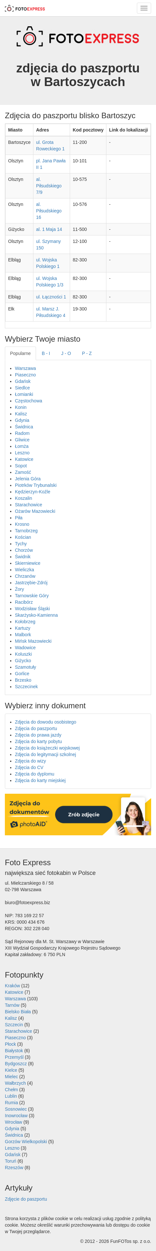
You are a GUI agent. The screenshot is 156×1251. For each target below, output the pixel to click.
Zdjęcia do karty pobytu (38, 741)
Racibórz (24, 602)
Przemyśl (14, 1057)
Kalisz (21, 413)
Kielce (11, 1070)
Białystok (14, 1050)
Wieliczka (24, 569)
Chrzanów (25, 576)
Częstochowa (28, 400)
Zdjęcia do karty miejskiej (40, 780)
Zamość (23, 472)
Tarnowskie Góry (32, 595)
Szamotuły (25, 667)
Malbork (23, 634)
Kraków (12, 985)
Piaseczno (25, 374)
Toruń (10, 1161)
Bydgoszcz (16, 1063)
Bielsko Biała (18, 1011)
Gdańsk (22, 381)
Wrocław (13, 1122)
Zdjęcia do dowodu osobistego (45, 722)
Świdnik (22, 556)
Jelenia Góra (28, 478)
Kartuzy (22, 628)
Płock (10, 1044)
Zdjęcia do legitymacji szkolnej (45, 754)
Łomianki (24, 394)
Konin (21, 407)
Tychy (21, 543)
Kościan (23, 537)
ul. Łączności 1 (51, 296)
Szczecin (14, 1024)
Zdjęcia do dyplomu (34, 774)
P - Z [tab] (87, 353)
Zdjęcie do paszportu (26, 1199)
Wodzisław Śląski (32, 608)
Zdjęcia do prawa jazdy (38, 735)
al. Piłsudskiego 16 (49, 211)
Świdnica (24, 426)
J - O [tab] (66, 353)
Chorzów (24, 550)
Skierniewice (28, 563)
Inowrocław (16, 1115)
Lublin (11, 1096)
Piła (18, 517)
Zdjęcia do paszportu (36, 728)
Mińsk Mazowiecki (33, 641)
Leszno (22, 452)
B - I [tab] (46, 353)
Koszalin (23, 498)
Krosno (22, 524)
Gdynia (22, 420)
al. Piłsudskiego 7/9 (49, 186)
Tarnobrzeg (26, 530)
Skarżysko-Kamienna (36, 615)
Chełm (11, 1089)
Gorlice (22, 673)
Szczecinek (26, 686)
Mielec (11, 1076)
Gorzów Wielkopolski (26, 1141)
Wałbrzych (15, 1083)
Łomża (22, 446)
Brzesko (23, 680)
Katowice (24, 459)
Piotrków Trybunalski (35, 485)
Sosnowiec (16, 1109)
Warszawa (25, 368)
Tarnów (12, 1005)
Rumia (11, 1102)
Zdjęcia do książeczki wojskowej (47, 748)
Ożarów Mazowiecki (35, 511)
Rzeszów (14, 1167)
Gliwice (22, 439)
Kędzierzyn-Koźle (32, 491)
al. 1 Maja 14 (49, 229)
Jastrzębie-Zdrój (31, 582)
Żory (19, 589)
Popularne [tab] (20, 353)
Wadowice (25, 647)
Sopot (21, 465)
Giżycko (23, 660)
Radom (22, 433)
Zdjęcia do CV (29, 767)
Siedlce (22, 387)
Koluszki (23, 654)
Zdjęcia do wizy (30, 761)
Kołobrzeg (25, 621)
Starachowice (28, 504)
